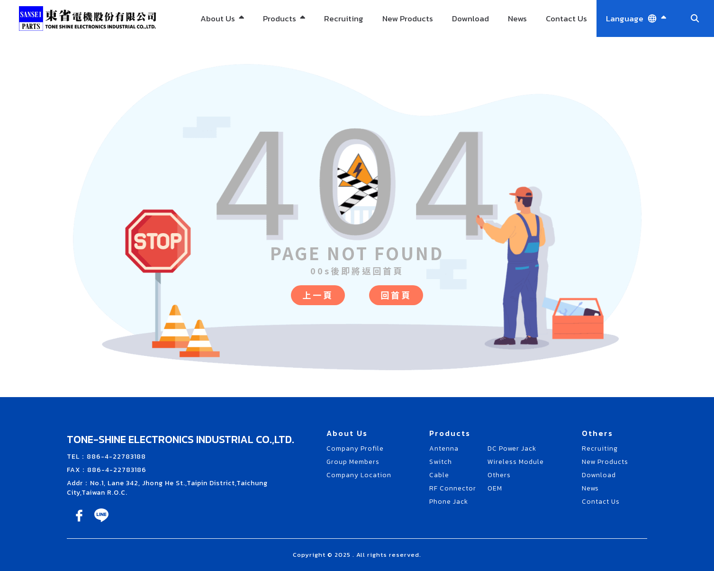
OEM (495, 488)
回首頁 (396, 295)
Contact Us (566, 18)
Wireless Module (516, 462)
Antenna (444, 448)
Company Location (358, 475)
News (517, 18)
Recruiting (343, 18)
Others (499, 475)
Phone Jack (448, 502)
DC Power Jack (512, 448)
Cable (439, 475)
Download (470, 18)
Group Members (353, 462)
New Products (407, 18)
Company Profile (355, 448)
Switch (440, 462)
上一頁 (318, 295)
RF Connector (452, 488)
